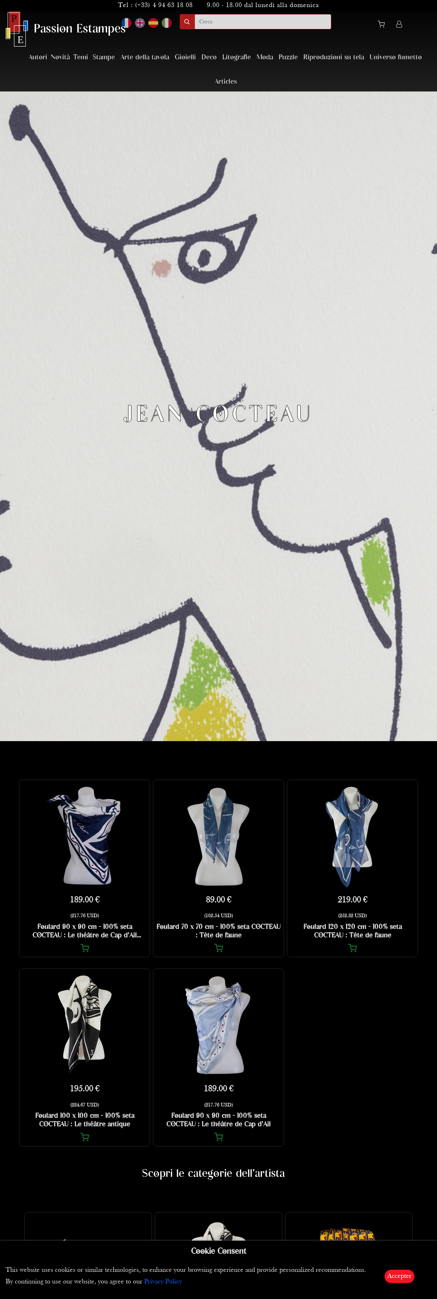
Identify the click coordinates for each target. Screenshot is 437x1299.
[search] (263, 21)
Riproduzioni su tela (333, 57)
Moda (265, 57)
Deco (209, 57)
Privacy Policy (163, 1282)
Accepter (399, 1276)
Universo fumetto (396, 57)
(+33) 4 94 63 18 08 (164, 5)
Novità (60, 57)
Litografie (236, 57)
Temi (80, 57)
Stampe (104, 57)
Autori (38, 57)
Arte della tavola (145, 57)
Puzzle (288, 57)
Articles (226, 81)
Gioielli (185, 57)
